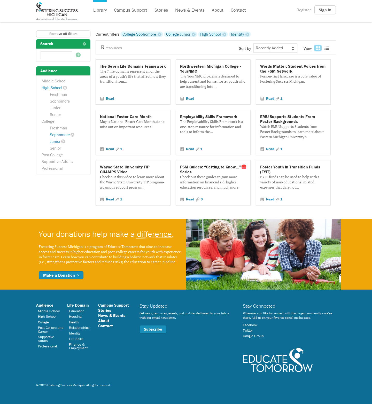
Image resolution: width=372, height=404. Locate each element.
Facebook (250, 325)
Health (74, 322)
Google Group (253, 335)
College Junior (178, 34)
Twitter (248, 330)
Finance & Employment (78, 346)
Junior (55, 107)
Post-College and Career (51, 329)
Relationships (79, 327)
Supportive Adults (57, 161)
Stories (161, 10)
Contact (238, 10)
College (48, 121)
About (217, 10)
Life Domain (78, 305)
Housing (75, 316)
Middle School (54, 80)
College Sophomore (139, 34)
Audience (44, 305)
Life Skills (76, 338)
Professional (52, 168)
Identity (237, 34)
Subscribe (153, 329)
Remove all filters (63, 33)
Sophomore (60, 101)
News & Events (190, 10)
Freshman (58, 94)
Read (109, 98)
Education (76, 311)
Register (304, 10)
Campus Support (130, 10)
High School (52, 87)
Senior (55, 114)
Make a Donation (61, 275)
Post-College (52, 154)
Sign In (325, 9)
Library (100, 10)
